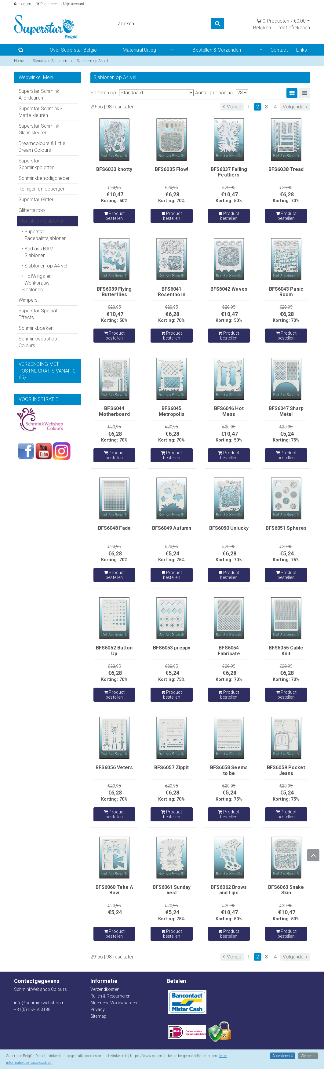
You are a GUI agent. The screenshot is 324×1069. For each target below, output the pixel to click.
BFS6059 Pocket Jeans (286, 770)
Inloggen (22, 4)
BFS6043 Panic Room (286, 291)
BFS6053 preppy (171, 648)
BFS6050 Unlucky (229, 528)
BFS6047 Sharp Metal (286, 411)
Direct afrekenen (292, 28)
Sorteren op (103, 93)
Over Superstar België (73, 50)
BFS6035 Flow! (171, 169)
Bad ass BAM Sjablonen (38, 252)
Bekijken (262, 28)
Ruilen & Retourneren (110, 996)
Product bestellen (114, 216)
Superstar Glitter (36, 199)
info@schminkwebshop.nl (39, 1002)
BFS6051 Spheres (286, 528)
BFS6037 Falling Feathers (229, 172)
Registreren (47, 4)
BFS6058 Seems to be (229, 770)
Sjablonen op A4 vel (45, 266)
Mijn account (73, 4)
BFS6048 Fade (114, 528)
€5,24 (287, 434)
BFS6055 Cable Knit (286, 650)
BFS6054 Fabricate (229, 650)
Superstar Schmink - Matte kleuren (40, 112)
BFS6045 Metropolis (171, 411)
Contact (279, 50)
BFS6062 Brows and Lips (229, 890)
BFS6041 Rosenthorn (171, 291)
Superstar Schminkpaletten (37, 164)
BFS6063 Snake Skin (286, 890)
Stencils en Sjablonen (42, 221)
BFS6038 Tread (286, 169)
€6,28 (173, 194)
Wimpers (28, 300)
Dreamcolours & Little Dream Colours (42, 146)
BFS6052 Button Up (114, 650)
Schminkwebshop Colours (38, 342)
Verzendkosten (104, 989)
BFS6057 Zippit (171, 767)
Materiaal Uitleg (139, 50)
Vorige (232, 107)
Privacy (97, 1009)
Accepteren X (282, 1056)
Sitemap (98, 1016)
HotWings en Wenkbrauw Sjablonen (37, 283)
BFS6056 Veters (114, 767)
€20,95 (114, 187)
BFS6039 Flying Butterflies (114, 291)
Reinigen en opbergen (42, 189)
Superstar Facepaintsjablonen (45, 235)
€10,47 (115, 194)
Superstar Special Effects (38, 314)
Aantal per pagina (214, 93)
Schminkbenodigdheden (45, 178)
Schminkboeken (36, 328)
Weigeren (308, 1056)
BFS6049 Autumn (171, 528)
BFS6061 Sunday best (172, 890)
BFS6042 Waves (228, 289)
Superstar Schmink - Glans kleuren (40, 129)
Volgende (295, 107)
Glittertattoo (32, 210)
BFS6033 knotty (114, 169)
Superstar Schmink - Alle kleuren (40, 94)
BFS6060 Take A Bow (114, 890)
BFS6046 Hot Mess (229, 411)
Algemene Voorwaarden (113, 1002)
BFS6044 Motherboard (114, 411)
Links (301, 50)
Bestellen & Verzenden (216, 50)
